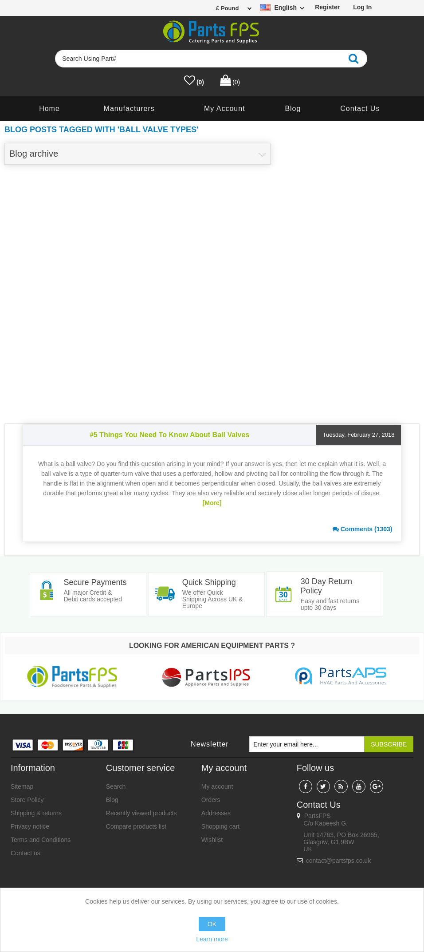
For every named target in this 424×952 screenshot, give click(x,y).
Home (49, 108)
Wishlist (212, 840)
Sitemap (22, 786)
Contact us (360, 108)
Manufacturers (129, 108)
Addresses (216, 813)
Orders (210, 800)
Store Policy (27, 800)
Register (327, 7)
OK (212, 924)
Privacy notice (30, 826)
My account (224, 108)
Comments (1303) (363, 529)
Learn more (212, 939)
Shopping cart (220, 826)
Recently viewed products (141, 813)
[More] (212, 502)
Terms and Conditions (41, 840)
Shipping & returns (36, 813)
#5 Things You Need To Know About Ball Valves (169, 434)
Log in (362, 7)
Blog (293, 108)
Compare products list (136, 826)
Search (116, 786)
